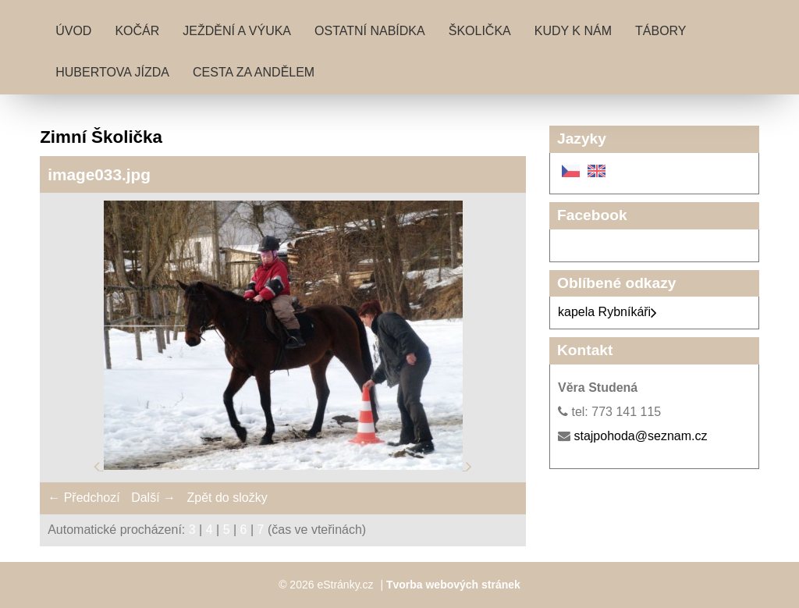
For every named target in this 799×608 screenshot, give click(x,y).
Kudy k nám (573, 30)
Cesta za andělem (253, 72)
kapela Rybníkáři (607, 311)
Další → (153, 497)
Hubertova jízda (112, 72)
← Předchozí (83, 497)
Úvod (73, 30)
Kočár (137, 30)
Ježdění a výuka (237, 30)
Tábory (661, 30)
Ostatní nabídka (369, 30)
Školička (480, 30)
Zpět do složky (226, 497)
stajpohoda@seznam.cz (640, 436)
